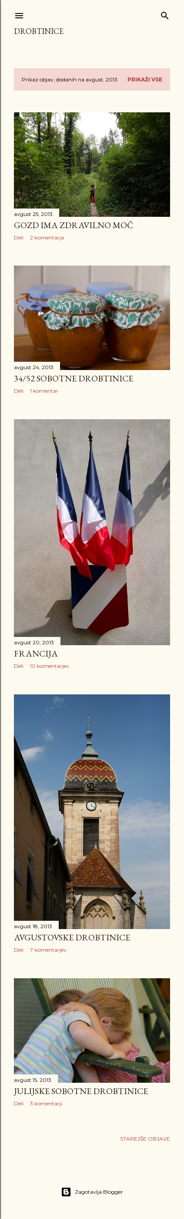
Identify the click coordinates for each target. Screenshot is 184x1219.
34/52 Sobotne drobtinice (73, 378)
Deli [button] (18, 237)
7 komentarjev (48, 949)
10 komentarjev (49, 666)
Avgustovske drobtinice (72, 937)
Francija (36, 653)
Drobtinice (39, 31)
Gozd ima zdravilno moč (73, 225)
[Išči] (165, 13)
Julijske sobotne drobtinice (81, 1091)
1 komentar (44, 390)
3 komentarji (46, 1103)
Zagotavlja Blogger (92, 1192)
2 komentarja (47, 237)
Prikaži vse (144, 79)
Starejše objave (145, 1138)
